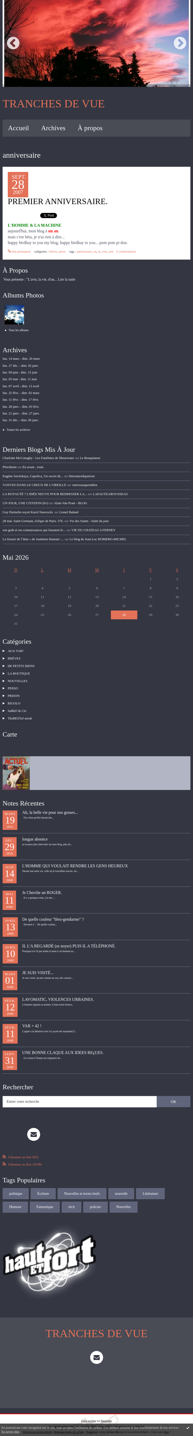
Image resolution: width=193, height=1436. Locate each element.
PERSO (62, 251)
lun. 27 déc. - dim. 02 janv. (21, 365)
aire (111, 251)
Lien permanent (19, 251)
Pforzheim (10, 467)
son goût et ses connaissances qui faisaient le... (34, 530)
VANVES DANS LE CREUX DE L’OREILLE (34, 485)
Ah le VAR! (15, 650)
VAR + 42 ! (31, 1019)
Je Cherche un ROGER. (42, 885)
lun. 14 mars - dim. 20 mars (21, 358)
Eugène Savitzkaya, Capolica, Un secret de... (33, 476)
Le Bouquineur (90, 458)
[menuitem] (18, 128)
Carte (10, 727)
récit (44, 1200)
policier (68, 1200)
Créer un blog (88, 1413)
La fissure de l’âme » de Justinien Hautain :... (33, 539)
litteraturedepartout (82, 476)
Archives (53, 128)
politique (15, 1187)
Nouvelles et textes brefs (82, 1187)
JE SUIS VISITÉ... (38, 965)
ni (99, 251)
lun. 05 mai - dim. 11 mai (20, 379)
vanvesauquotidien (84, 485)
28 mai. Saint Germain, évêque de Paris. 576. (33, 521)
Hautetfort (106, 1413)
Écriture (43, 1187)
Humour (179, 1187)
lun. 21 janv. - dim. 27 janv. (21, 413)
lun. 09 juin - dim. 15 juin (20, 372)
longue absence (35, 832)
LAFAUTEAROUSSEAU (110, 494)
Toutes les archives (18, 430)
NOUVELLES (17, 677)
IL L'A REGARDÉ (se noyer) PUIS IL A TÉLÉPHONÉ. (69, 939)
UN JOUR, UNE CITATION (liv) (25, 503)
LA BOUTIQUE (18, 670)
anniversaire (84, 251)
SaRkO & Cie (16, 705)
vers (104, 251)
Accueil (18, 128)
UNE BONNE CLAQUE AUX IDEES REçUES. (63, 1046)
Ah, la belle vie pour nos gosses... (50, 805)
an (95, 251)
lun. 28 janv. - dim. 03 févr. (21, 406)
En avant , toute (33, 467)
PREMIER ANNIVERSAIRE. (58, 201)
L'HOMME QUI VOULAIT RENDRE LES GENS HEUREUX (75, 859)
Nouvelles (96, 1200)
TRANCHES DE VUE (53, 104)
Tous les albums (18, 330)
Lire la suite (66, 279)
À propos (90, 128)
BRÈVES (53, 251)
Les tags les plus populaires (129, 1419)
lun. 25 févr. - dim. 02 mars (21, 393)
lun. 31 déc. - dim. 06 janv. (21, 420)
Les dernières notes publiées (97, 1419)
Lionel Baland (68, 512)
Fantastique (17, 1200)
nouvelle (121, 1187)
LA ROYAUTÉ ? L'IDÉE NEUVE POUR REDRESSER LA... (45, 494)
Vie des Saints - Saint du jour (89, 521)
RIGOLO (13, 698)
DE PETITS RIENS (20, 664)
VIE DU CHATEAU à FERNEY (93, 530)
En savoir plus (10, 1431)
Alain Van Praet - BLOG (70, 503)
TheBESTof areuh (19, 711)
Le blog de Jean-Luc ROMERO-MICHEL (97, 539)
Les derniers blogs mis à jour (64, 1419)
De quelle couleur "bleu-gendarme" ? (53, 912)
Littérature (150, 1187)
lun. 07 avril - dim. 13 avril (21, 386)
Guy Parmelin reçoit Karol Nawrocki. (28, 512)
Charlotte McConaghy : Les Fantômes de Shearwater (38, 458)
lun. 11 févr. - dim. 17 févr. (21, 399)
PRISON (13, 691)
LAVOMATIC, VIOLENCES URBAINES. (58, 992)
